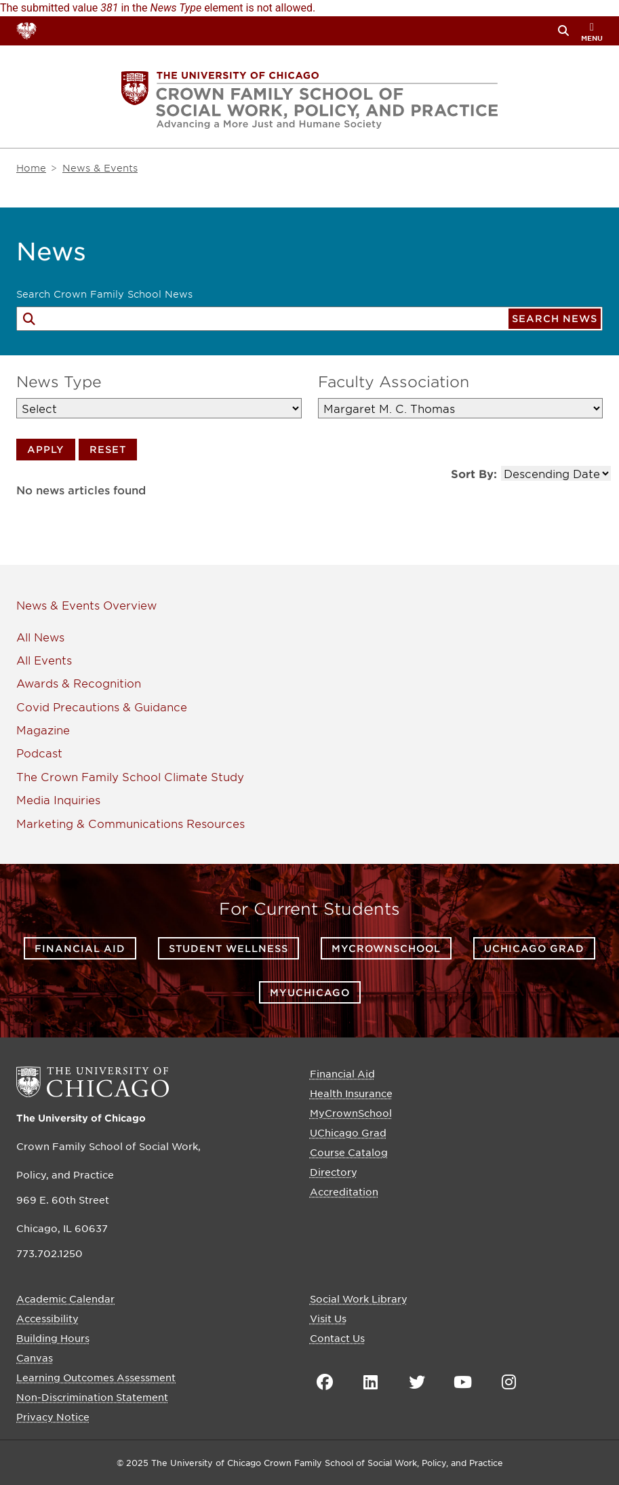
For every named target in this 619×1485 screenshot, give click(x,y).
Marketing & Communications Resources (130, 823)
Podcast (39, 752)
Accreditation (344, 1191)
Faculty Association (393, 381)
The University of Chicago (81, 1118)
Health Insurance (351, 1093)
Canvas (34, 1357)
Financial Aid (80, 948)
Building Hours (52, 1338)
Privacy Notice (52, 1416)
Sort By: (474, 473)
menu (592, 32)
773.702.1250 (49, 1253)
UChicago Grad (534, 948)
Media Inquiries (58, 799)
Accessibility (47, 1318)
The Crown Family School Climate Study (130, 776)
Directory (333, 1172)
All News (40, 637)
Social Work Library (358, 1298)
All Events (44, 660)
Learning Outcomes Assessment (96, 1377)
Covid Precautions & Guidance (101, 706)
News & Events (58, 605)
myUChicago (310, 992)
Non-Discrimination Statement (92, 1397)
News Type (59, 381)
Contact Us (337, 1338)
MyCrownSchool (386, 948)
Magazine (43, 729)
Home (31, 168)
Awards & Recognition (78, 683)
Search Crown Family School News (104, 294)
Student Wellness (228, 948)
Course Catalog (349, 1152)
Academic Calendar (65, 1298)
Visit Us (328, 1318)
